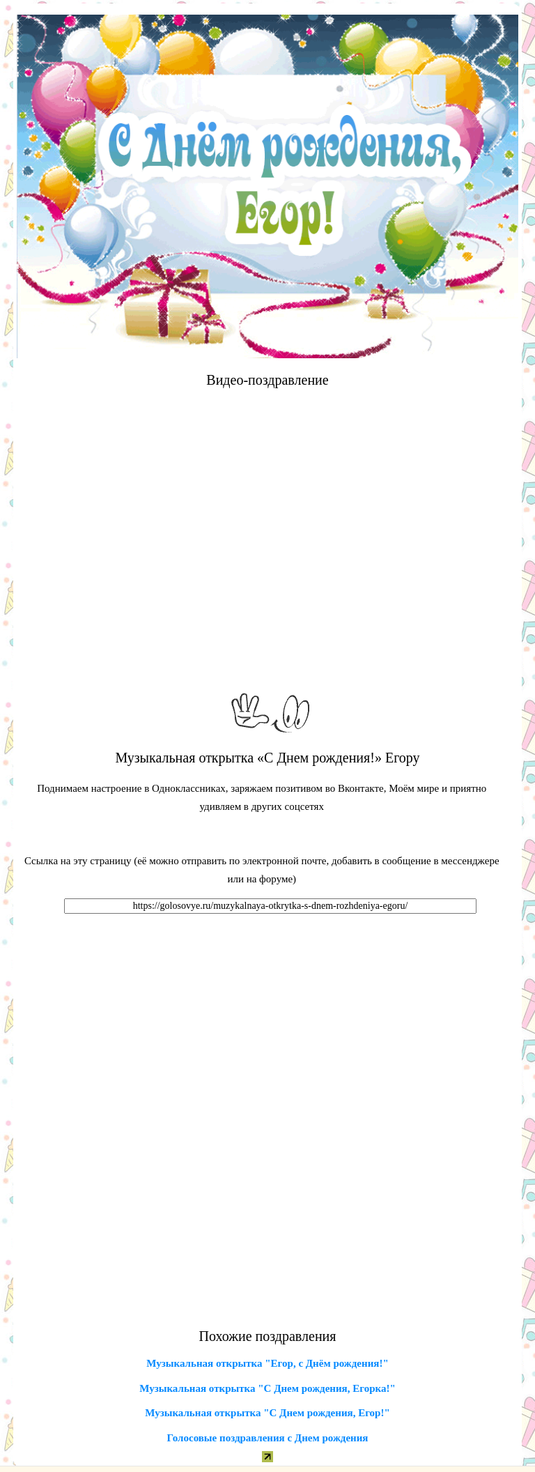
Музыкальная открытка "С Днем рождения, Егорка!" (267, 1388)
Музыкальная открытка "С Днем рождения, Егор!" (267, 1412)
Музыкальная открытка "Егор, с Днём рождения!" (267, 1363)
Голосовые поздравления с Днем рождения (268, 1437)
